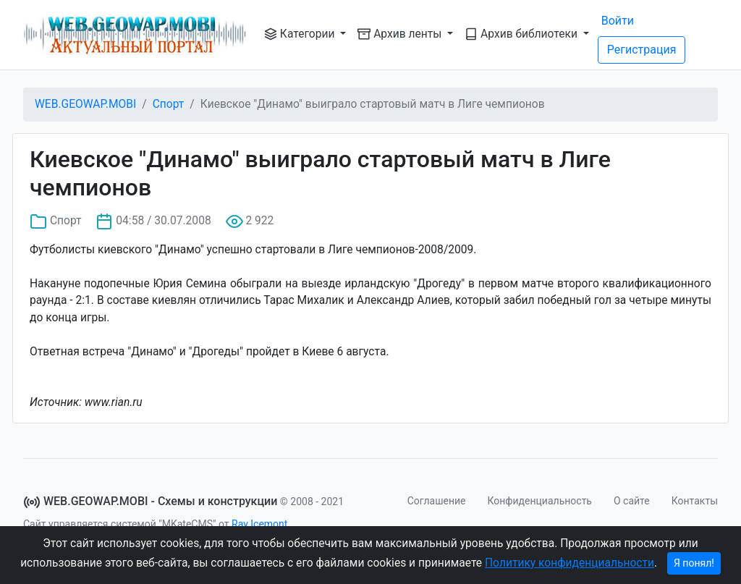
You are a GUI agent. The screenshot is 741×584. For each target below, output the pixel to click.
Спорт (169, 104)
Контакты (695, 501)
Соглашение (436, 501)
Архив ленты (400, 34)
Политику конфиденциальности (569, 563)
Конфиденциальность (540, 501)
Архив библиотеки (522, 34)
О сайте (632, 501)
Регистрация (642, 49)
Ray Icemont (259, 524)
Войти (617, 20)
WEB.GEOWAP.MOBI (85, 104)
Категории (300, 34)
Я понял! (694, 563)
